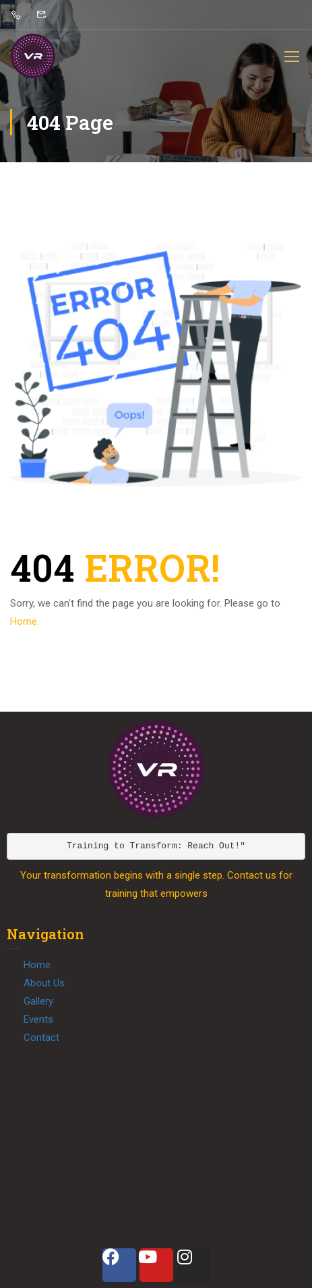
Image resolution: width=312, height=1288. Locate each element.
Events (38, 1019)
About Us (44, 983)
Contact (41, 1037)
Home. (24, 621)
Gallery (38, 1001)
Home (37, 965)
